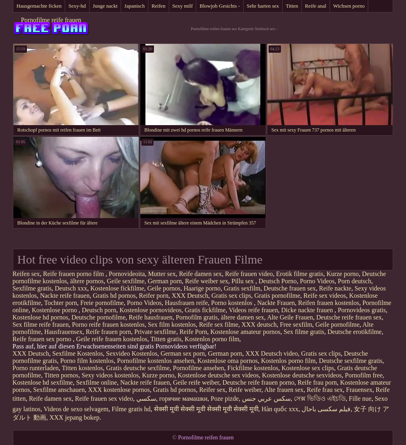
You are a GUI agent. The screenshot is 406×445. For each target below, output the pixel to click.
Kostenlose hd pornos (40, 317)
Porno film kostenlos (87, 360)
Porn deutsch (354, 281)
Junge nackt (105, 6)
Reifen (159, 6)
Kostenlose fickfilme (117, 288)
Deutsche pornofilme (99, 317)
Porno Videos (317, 281)
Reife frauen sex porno (42, 339)
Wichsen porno (349, 6)
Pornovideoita (127, 273)
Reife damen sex (200, 273)
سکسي (146, 398)
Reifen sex (26, 273)
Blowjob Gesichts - (219, 6)
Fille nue (360, 398)
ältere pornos (87, 281)
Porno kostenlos (232, 302)
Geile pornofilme (338, 324)
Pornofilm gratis (196, 317)
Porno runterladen (35, 368)
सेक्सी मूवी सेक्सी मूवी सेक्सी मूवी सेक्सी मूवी (206, 409)
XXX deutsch (259, 324)
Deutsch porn (99, 310)
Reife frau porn (317, 382)
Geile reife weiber (196, 382)
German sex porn (182, 353)
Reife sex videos (324, 295)
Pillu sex (244, 281)
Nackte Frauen (276, 302)
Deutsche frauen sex (290, 288)
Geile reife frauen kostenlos (111, 339)
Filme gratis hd (131, 409)
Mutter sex (162, 273)
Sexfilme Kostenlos (77, 353)
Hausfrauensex (63, 331)
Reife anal (315, 6)
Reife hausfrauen (150, 317)
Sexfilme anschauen (59, 389)
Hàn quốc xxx (280, 409)
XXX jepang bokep (74, 417)
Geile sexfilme (126, 281)
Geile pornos (164, 288)
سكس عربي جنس (266, 398)
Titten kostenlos (82, 368)
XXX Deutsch (190, 295)
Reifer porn (153, 295)
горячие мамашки (183, 398)
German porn (165, 281)
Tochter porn (60, 302)
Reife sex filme (218, 324)
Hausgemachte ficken (39, 6)
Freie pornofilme (102, 302)
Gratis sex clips (231, 295)
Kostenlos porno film (212, 339)
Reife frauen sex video (104, 398)
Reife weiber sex (206, 281)
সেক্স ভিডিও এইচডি (320, 398)
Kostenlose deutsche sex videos (218, 375)
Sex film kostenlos (172, 324)
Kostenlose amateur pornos (245, 331)
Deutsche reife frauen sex (349, 317)
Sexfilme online (96, 382)
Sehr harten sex (263, 6)
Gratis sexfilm (242, 288)
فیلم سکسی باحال (326, 409)
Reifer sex (212, 389)
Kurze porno (342, 273)
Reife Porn (193, 331)
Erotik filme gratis (299, 273)
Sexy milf (182, 6)
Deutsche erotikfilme (355, 331)
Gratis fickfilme (205, 310)
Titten (292, 6)
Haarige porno (202, 288)
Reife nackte (335, 288)
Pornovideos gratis (362, 310)
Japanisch (134, 6)
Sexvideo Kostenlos (132, 353)
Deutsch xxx (71, 288)
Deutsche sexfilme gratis (350, 360)
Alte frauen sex (283, 389)
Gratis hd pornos (114, 295)
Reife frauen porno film (74, 273)
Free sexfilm (296, 324)
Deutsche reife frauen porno (258, 382)
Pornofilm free (364, 375)
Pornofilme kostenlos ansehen (155, 360)
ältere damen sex (243, 317)
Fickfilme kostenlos (253, 368)
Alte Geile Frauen (290, 317)
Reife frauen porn (108, 331)
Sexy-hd (77, 6)
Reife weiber (245, 389)
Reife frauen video (249, 273)
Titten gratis (165, 339)
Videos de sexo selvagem (75, 409)
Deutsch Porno (277, 281)
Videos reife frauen (253, 310)
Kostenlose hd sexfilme (42, 382)
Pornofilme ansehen (198, 368)
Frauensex (359, 389)
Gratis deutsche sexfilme (138, 368)
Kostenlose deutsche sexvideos (302, 375)
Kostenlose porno (55, 310)
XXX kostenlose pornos (119, 389)
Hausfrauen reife (186, 302)
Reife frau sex (325, 389)
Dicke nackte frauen (307, 310)
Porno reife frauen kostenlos (108, 324)
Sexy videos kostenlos (110, 375)
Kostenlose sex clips (307, 368)
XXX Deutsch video (271, 353)
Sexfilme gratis (31, 288)
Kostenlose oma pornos (227, 360)
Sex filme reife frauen (40, 324)
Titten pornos (61, 375)
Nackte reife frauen (64, 295)
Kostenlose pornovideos (150, 310)
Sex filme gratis (304, 331)
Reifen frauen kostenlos (328, 302)
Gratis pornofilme (277, 295)
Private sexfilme (155, 331)
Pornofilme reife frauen (51, 19)
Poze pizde (225, 398)
